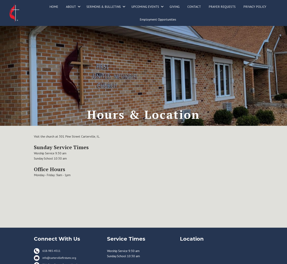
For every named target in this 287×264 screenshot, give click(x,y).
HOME (53, 7)
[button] (79, 6)
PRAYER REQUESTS (222, 7)
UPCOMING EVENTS (145, 7)
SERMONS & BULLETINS (103, 7)
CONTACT (194, 7)
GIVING (175, 7)
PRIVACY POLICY (254, 7)
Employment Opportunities (158, 19)
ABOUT (71, 7)
